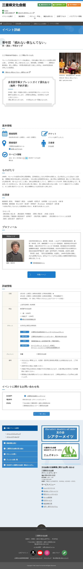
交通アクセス (61, 16)
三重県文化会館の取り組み (14, 448)
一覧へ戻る (42, 414)
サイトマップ (47, 558)
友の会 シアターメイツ (51, 491)
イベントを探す (7, 16)
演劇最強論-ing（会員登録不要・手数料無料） (45, 341)
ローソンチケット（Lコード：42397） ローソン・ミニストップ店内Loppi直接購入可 (45, 346)
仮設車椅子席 (48, 503)
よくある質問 (37, 547)
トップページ (7, 23)
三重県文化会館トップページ (36, 396)
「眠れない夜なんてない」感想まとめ (17, 72)
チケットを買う (11, 454)
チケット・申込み (35, 17)
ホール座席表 (48, 497)
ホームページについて (36, 558)
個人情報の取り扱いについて (60, 558)
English (6, 10)
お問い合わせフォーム (49, 547)
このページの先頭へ (41, 529)
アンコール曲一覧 (12, 459)
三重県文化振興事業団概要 (21, 558)
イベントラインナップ (14, 434)
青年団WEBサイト (39, 263)
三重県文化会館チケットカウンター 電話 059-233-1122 (49, 336)
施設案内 (22, 16)
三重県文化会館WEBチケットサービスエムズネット (47, 332)
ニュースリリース (49, 488)
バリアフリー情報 (75, 16)
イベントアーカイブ (13, 437)
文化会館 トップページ (22, 23)
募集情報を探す (11, 443)
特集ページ (41, 274)
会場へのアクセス (16, 149)
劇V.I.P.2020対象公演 (29, 319)
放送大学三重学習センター (26, 12)
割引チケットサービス (51, 494)
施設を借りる (48, 16)
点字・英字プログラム (51, 506)
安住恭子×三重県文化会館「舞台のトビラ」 (20, 465)
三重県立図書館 (9, 12)
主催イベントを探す (40, 23)
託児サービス (48, 500)
